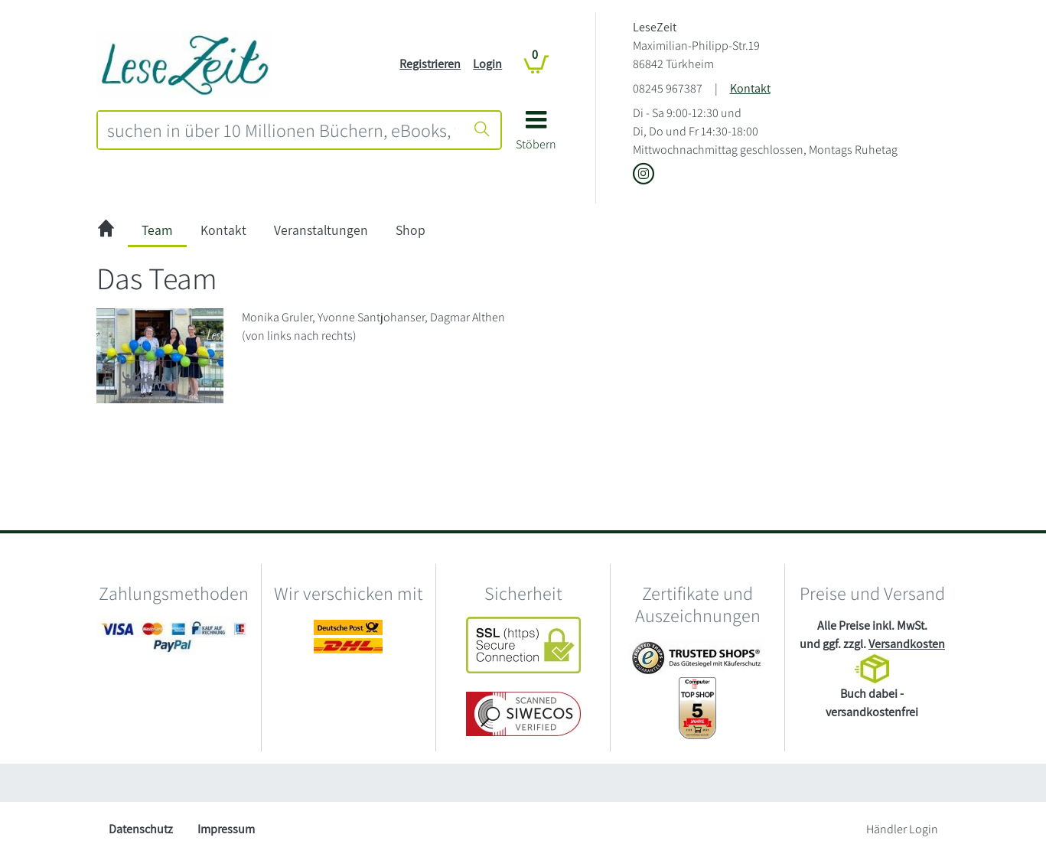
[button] (536, 136)
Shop (410, 230)
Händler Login (902, 829)
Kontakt (750, 88)
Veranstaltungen (321, 230)
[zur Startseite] (106, 231)
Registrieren (430, 64)
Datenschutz (141, 829)
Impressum (226, 829)
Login (487, 64)
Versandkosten (906, 644)
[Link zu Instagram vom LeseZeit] (643, 175)
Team (157, 230)
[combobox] (281, 130)
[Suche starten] (482, 130)
